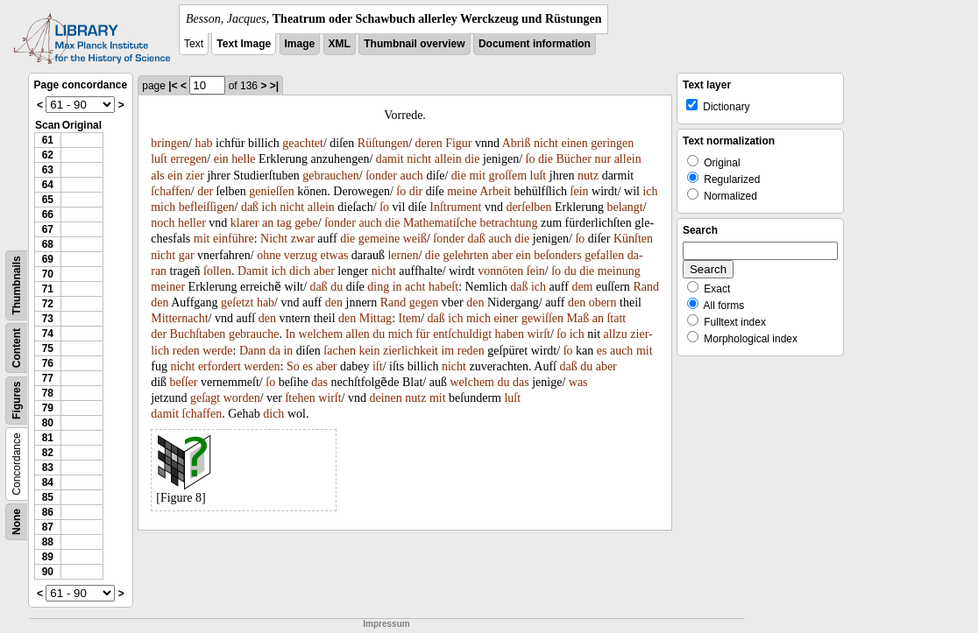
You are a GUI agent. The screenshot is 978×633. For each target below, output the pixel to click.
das (319, 382)
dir (416, 191)
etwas (334, 255)
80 (47, 423)
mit (477, 175)
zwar (303, 238)
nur (602, 158)
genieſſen (271, 191)
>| (274, 86)
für (422, 334)
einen (574, 143)
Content (17, 348)
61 (47, 140)
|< (172, 86)
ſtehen (300, 397)
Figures (17, 400)
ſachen (339, 350)
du (570, 271)
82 (47, 453)
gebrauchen (330, 175)
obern (603, 302)
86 (47, 512)
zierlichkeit (410, 350)
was (578, 382)
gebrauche (254, 334)
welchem (321, 334)
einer (505, 318)
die (471, 158)
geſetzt (237, 302)
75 (47, 348)
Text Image (243, 44)
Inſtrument (455, 207)
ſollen (217, 271)
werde (217, 350)
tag (284, 222)
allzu (615, 334)
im (447, 350)
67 (47, 229)
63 (47, 170)
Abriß (516, 143)
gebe (305, 222)
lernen (402, 255)
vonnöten (500, 271)
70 (47, 274)
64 (47, 185)
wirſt (538, 334)
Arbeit (495, 191)
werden (262, 366)
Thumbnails (17, 285)
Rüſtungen (383, 143)
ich (649, 191)
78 (47, 393)
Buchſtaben (198, 334)
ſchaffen (171, 191)
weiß (415, 238)
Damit (252, 271)
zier (195, 175)
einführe (233, 238)
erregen (188, 158)
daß (250, 207)
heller (192, 222)
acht (415, 286)
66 (47, 214)
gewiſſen (542, 318)
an (267, 222)
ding (378, 286)
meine (462, 191)
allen (358, 334)
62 (47, 155)
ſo (530, 158)
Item (410, 318)
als (158, 175)
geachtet (302, 143)
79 (47, 408)
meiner (168, 286)
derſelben (528, 207)
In (290, 334)
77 (47, 378)
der (205, 191)
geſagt (205, 397)
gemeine (379, 238)
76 (47, 363)
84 (47, 482)
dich (299, 271)
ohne (268, 255)
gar (187, 255)
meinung (619, 271)
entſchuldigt (462, 334)
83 (47, 467)
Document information (534, 44)
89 (47, 557)
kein (368, 350)
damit (390, 158)
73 (47, 319)
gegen (423, 302)
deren (429, 143)
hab (203, 143)
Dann (252, 350)
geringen (612, 143)
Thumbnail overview (414, 44)
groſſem (508, 175)
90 (47, 572)
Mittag (375, 318)
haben (509, 334)
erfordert (219, 366)
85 (47, 497)
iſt (377, 366)
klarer (244, 222)
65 (47, 199)
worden (241, 397)
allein (448, 158)
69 (47, 259)
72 (47, 304)
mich (163, 207)
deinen (386, 397)
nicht (546, 143)
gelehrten (465, 255)
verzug (300, 255)
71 (47, 289)
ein (221, 158)
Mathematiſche (440, 222)
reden (186, 350)
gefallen (604, 255)
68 (47, 244)
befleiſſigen (207, 207)
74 (47, 333)
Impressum (386, 624)
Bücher (574, 158)
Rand (646, 286)
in (397, 286)
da (274, 350)
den (159, 302)
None (17, 522)
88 (47, 542)
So (293, 366)
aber (502, 255)
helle (243, 158)
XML (340, 44)
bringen (169, 143)
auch (411, 175)
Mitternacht (179, 318)
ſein (579, 191)
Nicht (273, 238)
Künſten (633, 238)
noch (162, 222)
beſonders (557, 255)
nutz (588, 175)
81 (47, 438)
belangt (624, 207)
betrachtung (508, 222)
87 (47, 527)
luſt (159, 158)
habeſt (443, 286)
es (602, 350)
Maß (578, 318)
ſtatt (616, 318)
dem (581, 286)
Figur (458, 143)
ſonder (381, 175)
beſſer (184, 382)
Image (300, 44)
